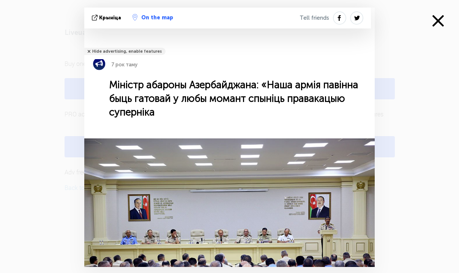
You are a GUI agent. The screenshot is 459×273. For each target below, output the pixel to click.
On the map (152, 17)
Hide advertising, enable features (127, 51)
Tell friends (314, 17)
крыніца (107, 17)
